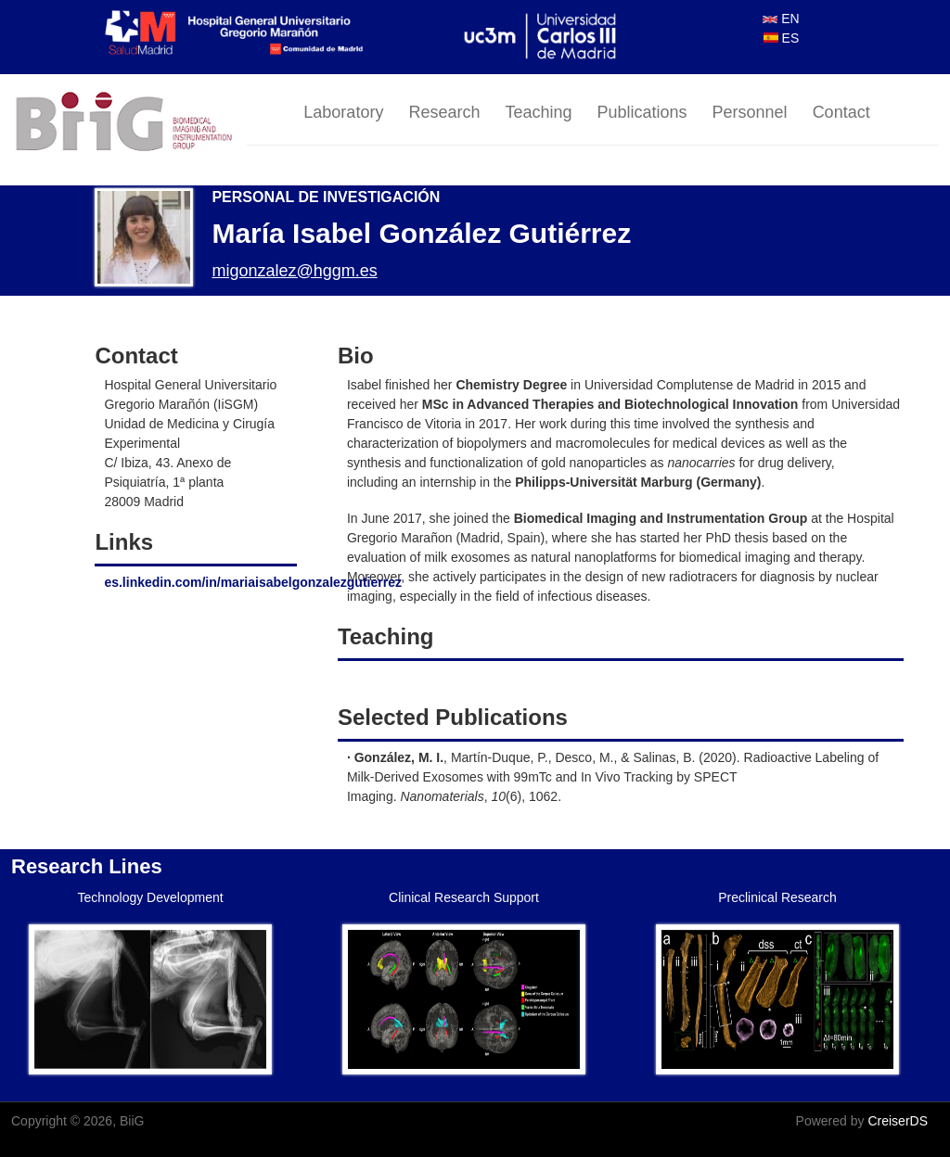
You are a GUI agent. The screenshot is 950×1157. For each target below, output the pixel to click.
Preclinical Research (777, 897)
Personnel (750, 112)
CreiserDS (897, 1120)
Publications (642, 112)
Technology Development (150, 897)
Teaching (538, 112)
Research (444, 112)
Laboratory (343, 112)
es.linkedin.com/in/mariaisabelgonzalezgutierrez (253, 582)
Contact (841, 112)
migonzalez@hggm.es (294, 270)
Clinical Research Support (464, 897)
